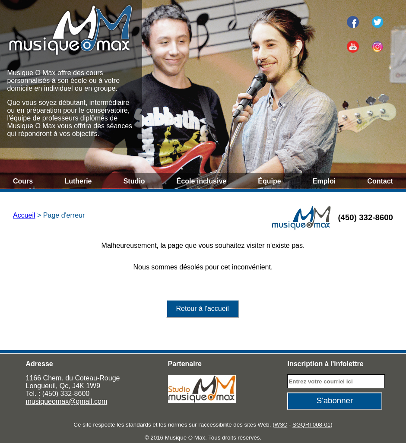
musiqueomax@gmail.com (67, 401)
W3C (281, 424)
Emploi (324, 181)
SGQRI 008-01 (311, 424)
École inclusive (202, 181)
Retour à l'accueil (202, 308)
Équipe (269, 181)
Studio (134, 181)
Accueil (24, 215)
